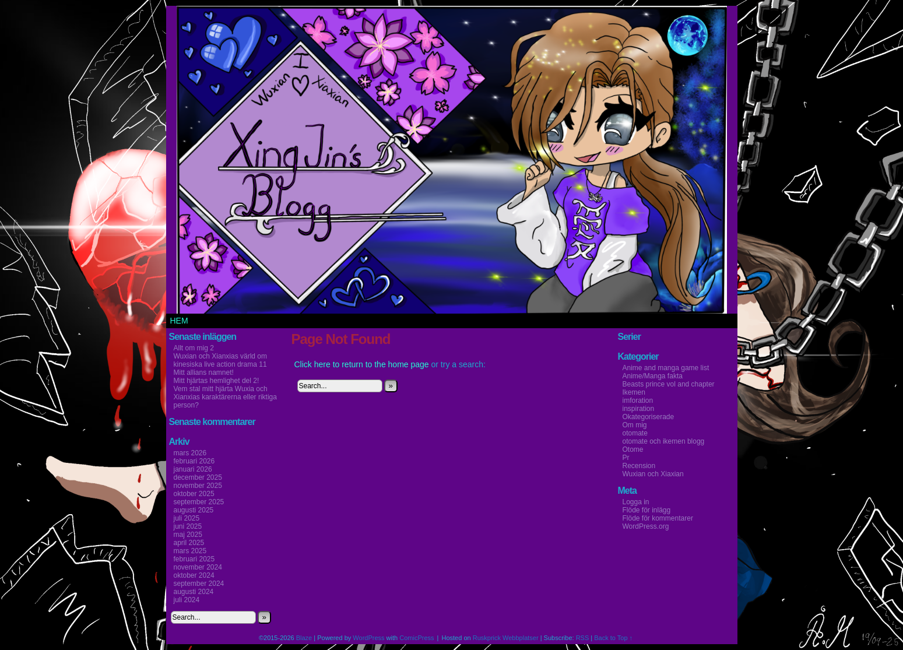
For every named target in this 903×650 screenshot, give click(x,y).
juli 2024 (187, 600)
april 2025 (189, 543)
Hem (179, 320)
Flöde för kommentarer (658, 518)
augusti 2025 (194, 510)
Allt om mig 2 (194, 348)
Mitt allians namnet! (204, 372)
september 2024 (199, 583)
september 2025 (199, 502)
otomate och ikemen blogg (664, 441)
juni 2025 (188, 526)
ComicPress (416, 637)
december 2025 (198, 477)
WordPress (368, 637)
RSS (582, 637)
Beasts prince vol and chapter (669, 384)
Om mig (635, 425)
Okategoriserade (648, 417)
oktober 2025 (194, 494)
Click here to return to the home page (361, 364)
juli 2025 (187, 518)
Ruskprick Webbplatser (506, 637)
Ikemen (634, 392)
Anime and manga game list (666, 368)
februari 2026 (194, 461)
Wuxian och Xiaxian (653, 474)
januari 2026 (193, 469)
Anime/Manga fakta (653, 376)
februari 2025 (194, 559)
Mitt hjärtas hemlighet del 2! (216, 381)
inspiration (639, 409)
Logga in (636, 502)
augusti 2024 (194, 592)
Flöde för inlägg (647, 510)
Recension (639, 466)
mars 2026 (190, 453)
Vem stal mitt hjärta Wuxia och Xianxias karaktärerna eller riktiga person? (225, 397)
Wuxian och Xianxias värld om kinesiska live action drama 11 (221, 360)
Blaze (304, 637)
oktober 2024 (194, 575)
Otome (633, 449)
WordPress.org (646, 526)
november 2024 (198, 567)
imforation (638, 400)
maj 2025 (188, 534)
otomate (635, 433)
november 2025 (198, 486)
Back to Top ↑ (613, 637)
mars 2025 (190, 551)
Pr (626, 458)
